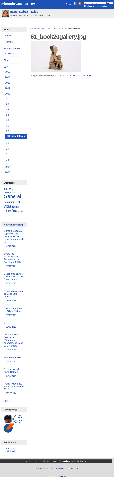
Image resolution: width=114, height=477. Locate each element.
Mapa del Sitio (41, 468)
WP (54, 28)
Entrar (68, 4)
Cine (11, 189)
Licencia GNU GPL (51, 461)
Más (33, 4)
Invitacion (9, 202)
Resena (17, 211)
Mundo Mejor (67, 461)
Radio (15, 206)
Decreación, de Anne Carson (14, 373)
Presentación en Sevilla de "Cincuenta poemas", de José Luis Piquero (14, 342)
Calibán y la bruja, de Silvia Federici (14, 312)
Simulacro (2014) (14, 359)
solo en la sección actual (96, 6)
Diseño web (81, 461)
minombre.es (11, 3)
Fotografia (9, 192)
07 (62, 28)
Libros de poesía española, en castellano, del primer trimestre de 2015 (14, 239)
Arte (6, 189)
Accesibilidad (59, 468)
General (12, 196)
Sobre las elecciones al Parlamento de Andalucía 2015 (14, 260)
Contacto (74, 468)
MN (26, 4)
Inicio (32, 28)
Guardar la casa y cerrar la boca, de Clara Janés (14, 278)
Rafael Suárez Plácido (24, 11)
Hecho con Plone (33, 461)
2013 (58, 28)
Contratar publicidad (9, 450)
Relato (7, 210)
